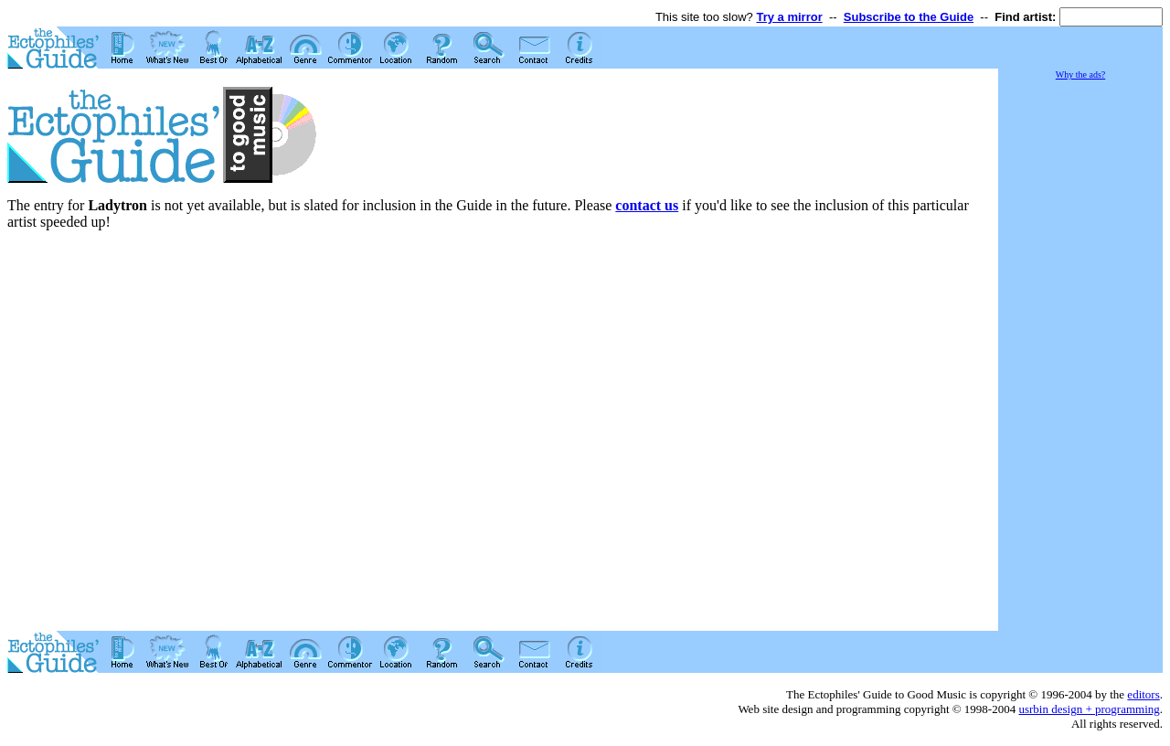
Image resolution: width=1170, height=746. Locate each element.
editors (1143, 694)
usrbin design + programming (1088, 709)
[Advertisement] (1080, 356)
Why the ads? (1080, 74)
